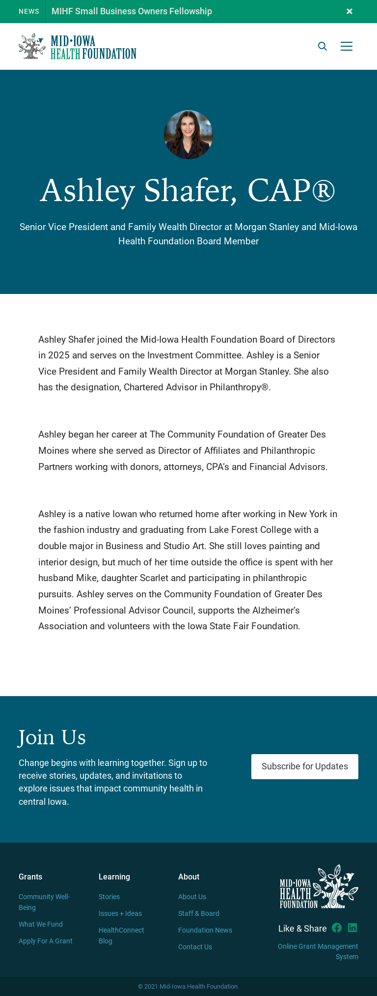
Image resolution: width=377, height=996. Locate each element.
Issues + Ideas (120, 913)
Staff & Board (198, 913)
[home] (77, 46)
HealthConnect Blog (121, 935)
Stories (109, 897)
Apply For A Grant (46, 941)
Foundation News (205, 930)
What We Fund (41, 924)
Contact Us (195, 947)
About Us (192, 897)
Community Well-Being (44, 902)
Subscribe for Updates (305, 766)
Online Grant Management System (318, 952)
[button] (349, 11)
